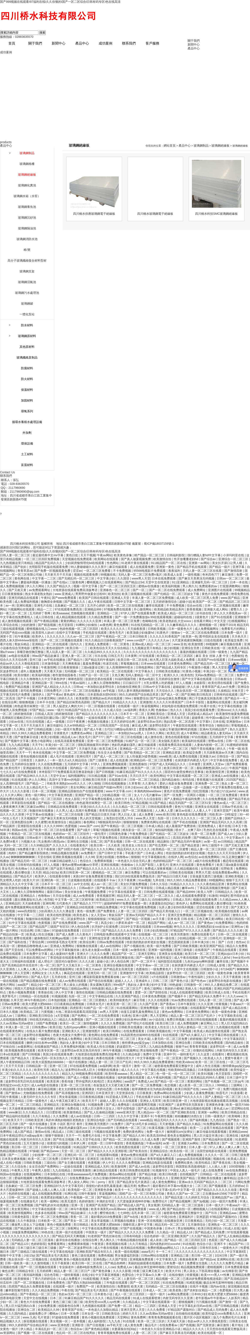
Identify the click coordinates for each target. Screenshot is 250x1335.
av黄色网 (106, 625)
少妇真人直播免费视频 (199, 1093)
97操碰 (34, 1151)
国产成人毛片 (40, 977)
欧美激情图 (196, 644)
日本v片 (170, 1228)
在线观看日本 (118, 779)
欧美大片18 (31, 880)
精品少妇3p (51, 872)
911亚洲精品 (181, 582)
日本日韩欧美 (138, 636)
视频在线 (219, 1158)
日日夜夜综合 (223, 679)
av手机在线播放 (55, 659)
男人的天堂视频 (91, 818)
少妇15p (28, 1255)
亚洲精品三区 (104, 733)
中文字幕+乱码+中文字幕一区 (176, 1189)
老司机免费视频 (31, 690)
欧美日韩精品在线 (233, 1112)
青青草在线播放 (110, 810)
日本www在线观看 (153, 663)
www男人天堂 (141, 578)
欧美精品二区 (29, 1011)
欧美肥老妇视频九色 (55, 1197)
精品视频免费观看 (193, 1267)
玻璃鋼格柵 (27, 164)
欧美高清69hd (156, 1135)
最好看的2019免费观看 (106, 1217)
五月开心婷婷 (96, 605)
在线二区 (96, 841)
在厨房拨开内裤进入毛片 (192, 760)
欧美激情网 (119, 1166)
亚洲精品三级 (180, 1255)
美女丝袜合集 (74, 892)
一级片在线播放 (77, 1062)
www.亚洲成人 (64, 594)
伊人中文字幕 (64, 992)
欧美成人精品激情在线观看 (212, 1031)
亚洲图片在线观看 (220, 590)
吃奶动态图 (105, 1089)
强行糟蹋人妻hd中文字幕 (204, 555)
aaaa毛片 (147, 1251)
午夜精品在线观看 (224, 950)
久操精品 (224, 690)
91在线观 (189, 1244)
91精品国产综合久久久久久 (83, 710)
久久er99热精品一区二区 (81, 725)
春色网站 (89, 822)
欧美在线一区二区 (182, 1151)
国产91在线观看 (222, 617)
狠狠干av (182, 1046)
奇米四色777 (211, 574)
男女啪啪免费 (149, 1050)
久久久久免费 (100, 953)
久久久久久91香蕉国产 (165, 636)
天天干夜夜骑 (46, 849)
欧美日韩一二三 (77, 648)
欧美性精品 (203, 1162)
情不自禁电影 (126, 1108)
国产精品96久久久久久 (32, 775)
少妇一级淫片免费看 (224, 1201)
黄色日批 (72, 555)
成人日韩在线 (44, 617)
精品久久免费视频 (71, 1019)
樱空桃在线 (108, 1213)
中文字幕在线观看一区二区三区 (188, 775)
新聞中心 (58, 43)
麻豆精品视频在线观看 (196, 1108)
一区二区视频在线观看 (100, 706)
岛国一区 (163, 818)
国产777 (98, 737)
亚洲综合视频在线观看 (119, 965)
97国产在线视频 (131, 1228)
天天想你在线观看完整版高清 (226, 1329)
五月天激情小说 (34, 1143)
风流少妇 (107, 922)
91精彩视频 (90, 1278)
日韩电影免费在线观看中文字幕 (115, 934)
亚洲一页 (77, 1205)
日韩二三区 (161, 980)
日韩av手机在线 (232, 806)
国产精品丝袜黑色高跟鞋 (74, 702)
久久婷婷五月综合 (197, 1197)
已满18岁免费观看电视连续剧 (202, 1278)
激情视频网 (91, 1023)
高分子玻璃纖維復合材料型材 (27, 260)
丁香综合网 (37, 942)
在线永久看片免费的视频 (43, 1031)
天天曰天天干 (139, 775)
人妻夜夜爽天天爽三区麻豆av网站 (23, 806)
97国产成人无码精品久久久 (168, 764)
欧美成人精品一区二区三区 (176, 613)
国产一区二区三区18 (100, 1019)
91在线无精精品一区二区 (148, 625)
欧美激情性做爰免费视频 (232, 714)
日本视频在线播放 (103, 1077)
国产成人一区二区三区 (109, 756)
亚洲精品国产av (223, 1197)
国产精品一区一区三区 (170, 1081)
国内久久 (76, 644)
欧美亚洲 (53, 1081)
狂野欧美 (227, 868)
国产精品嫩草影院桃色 (34, 853)
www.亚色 (180, 644)
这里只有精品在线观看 (218, 1128)
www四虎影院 (27, 911)
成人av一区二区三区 (105, 884)
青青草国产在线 (73, 1309)
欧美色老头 (81, 915)
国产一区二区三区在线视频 (124, 737)
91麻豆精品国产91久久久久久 (183, 1097)
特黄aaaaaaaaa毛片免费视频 (87, 1174)
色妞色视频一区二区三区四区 (79, 628)
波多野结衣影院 (163, 1166)
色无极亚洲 (124, 1158)
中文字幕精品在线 (101, 996)
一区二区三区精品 (29, 1104)
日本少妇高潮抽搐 (156, 930)
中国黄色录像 (153, 1228)
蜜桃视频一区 (208, 625)
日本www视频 (237, 659)
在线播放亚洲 (173, 1220)
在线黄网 (56, 1259)
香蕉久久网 (146, 710)
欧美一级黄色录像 (220, 973)
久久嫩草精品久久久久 (182, 625)
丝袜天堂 (238, 690)
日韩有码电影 (132, 1236)
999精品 (223, 1085)
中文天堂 (220, 621)
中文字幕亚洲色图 (60, 795)
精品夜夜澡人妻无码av (216, 733)
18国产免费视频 (47, 1023)
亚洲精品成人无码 (97, 1166)
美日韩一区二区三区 (25, 1147)
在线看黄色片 (79, 845)
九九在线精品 (61, 1170)
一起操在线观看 (96, 717)
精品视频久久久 (11, 1321)
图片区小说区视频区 (198, 1317)
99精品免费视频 (107, 907)
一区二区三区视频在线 (198, 911)
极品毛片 (151, 1325)
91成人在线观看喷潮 (147, 1298)
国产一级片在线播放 (34, 1124)
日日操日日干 (132, 683)
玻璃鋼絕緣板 (27, 174)
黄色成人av (222, 1108)
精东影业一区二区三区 (137, 830)
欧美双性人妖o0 (43, 632)
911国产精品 (158, 803)
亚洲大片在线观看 (182, 864)
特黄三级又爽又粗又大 (148, 1271)
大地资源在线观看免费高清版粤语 (75, 590)
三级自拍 (50, 1162)
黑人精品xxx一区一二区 (153, 1112)
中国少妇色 (169, 1217)
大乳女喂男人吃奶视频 (158, 683)
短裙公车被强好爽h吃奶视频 (178, 729)
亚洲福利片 (186, 1217)
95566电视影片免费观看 (150, 570)
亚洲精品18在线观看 (80, 907)
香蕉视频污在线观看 (210, 779)
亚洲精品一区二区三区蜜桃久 (88, 1000)
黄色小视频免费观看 (22, 992)
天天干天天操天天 (32, 725)
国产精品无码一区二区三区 (212, 663)
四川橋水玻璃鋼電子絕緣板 (155, 213)
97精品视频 (140, 803)
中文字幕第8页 (237, 1251)
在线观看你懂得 (60, 876)
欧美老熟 (175, 1290)
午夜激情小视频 (199, 667)
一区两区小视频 (195, 795)
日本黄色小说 (103, 1294)
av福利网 (130, 710)
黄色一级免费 (86, 911)
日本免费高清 (210, 1143)
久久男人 (62, 810)
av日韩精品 (226, 841)
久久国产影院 (145, 864)
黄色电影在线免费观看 (192, 814)
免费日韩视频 (176, 1019)
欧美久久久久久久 (113, 628)
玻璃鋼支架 (27, 271)
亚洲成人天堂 (120, 597)
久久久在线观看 (159, 1000)
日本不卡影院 (195, 702)
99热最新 (98, 988)
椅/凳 (27, 249)
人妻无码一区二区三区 (138, 1278)
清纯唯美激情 (82, 1170)
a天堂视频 (63, 1015)
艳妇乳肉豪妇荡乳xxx (73, 1128)
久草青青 (134, 783)
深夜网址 (73, 1228)
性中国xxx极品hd (218, 717)
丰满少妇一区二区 (215, 671)
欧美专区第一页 (49, 1050)
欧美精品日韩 (105, 899)
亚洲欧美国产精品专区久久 (94, 1251)
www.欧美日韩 (165, 814)
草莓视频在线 (129, 663)
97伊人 (125, 613)
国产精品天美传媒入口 (165, 911)
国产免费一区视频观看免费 (52, 570)
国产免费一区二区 (120, 1305)
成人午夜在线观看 (100, 601)
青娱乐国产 (116, 915)
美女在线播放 (26, 1089)
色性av (240, 942)
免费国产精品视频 (17, 686)
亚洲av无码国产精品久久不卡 (146, 915)
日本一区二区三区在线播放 (82, 690)
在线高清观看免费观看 (69, 741)
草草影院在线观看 (23, 803)
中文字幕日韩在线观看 (224, 1035)
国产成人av (226, 833)
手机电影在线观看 (95, 632)
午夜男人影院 (41, 1170)
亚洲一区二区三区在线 (76, 1085)
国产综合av (209, 559)
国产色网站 (79, 1015)
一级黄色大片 (229, 1247)
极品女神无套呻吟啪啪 (150, 1267)
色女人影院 (73, 799)
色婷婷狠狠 (46, 1108)
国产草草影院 (144, 888)
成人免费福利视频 (26, 601)
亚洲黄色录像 (215, 1104)
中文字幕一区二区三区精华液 (75, 899)
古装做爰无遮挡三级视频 (206, 876)
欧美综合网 (87, 942)
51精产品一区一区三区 (94, 675)
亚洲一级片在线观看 (70, 1232)
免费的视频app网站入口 (51, 1178)
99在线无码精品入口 (43, 1019)
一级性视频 (193, 574)
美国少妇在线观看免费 (200, 710)
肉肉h (12, 853)
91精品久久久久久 (125, 702)
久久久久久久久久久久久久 (41, 1073)
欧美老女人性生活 (134, 845)
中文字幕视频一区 (149, 1058)
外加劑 (27, 432)
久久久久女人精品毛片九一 (32, 787)
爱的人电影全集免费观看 (176, 783)
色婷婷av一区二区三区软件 (71, 833)
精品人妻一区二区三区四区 (209, 849)
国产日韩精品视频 (40, 729)
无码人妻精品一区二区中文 (143, 675)
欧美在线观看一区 (210, 1333)
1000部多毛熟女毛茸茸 (62, 942)
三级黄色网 (77, 582)
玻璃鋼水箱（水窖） (27, 196)
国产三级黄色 (98, 760)
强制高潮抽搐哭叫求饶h (93, 744)
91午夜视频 (22, 636)
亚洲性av (237, 926)
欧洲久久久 (172, 675)
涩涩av (77, 570)
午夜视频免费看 (96, 892)
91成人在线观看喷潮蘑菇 (187, 992)
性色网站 (113, 563)
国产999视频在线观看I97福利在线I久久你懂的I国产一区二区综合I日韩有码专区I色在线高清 (60, 1)
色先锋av (21, 868)
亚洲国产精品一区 (87, 795)
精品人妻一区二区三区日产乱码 (110, 1062)
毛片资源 (44, 1317)
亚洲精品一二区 (108, 613)
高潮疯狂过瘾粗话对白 (17, 717)
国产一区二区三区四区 (145, 1282)
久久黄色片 (150, 783)
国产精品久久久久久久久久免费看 (132, 1232)
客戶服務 (152, 43)
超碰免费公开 (38, 1313)
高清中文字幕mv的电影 (65, 779)
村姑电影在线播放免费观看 (180, 706)
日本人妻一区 (198, 1147)
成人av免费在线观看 (73, 980)
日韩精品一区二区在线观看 (218, 1174)
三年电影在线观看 (116, 1282)
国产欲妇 (20, 567)
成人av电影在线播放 (45, 1085)
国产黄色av (206, 922)
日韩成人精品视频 (167, 888)
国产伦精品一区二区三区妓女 (170, 833)
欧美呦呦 (234, 1116)
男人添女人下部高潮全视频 (202, 1271)
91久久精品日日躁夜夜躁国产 (105, 640)
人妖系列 (234, 1298)
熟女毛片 (85, 737)
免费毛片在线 (91, 1135)
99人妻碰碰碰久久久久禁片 (88, 567)
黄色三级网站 (153, 988)
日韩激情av (178, 977)
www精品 (146, 1120)
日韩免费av (40, 1027)
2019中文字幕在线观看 (136, 926)
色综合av (76, 1329)
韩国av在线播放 (11, 1174)
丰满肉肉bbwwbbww (148, 791)
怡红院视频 (201, 791)
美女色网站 (115, 1081)
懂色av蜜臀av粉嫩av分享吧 (80, 864)
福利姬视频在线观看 (131, 1077)
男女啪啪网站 (187, 1228)
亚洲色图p (100, 1259)
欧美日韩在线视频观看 (202, 1019)
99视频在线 (108, 574)
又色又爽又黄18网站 (210, 919)
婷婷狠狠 (196, 1039)
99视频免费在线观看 (89, 1073)
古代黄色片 (64, 903)
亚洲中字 (169, 1054)
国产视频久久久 (75, 601)
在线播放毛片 (29, 1201)
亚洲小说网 (140, 1015)
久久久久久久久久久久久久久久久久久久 (150, 652)
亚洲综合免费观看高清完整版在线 (112, 957)
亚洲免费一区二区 (207, 783)
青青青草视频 (198, 1046)
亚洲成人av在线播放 (225, 775)
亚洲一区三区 (58, 1066)
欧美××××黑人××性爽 (215, 1275)
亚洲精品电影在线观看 (157, 1162)
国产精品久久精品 (189, 1124)
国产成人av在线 (140, 1166)
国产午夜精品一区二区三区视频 (122, 826)
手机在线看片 (241, 992)
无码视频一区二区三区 (79, 671)
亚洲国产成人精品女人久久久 (52, 686)
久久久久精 (87, 961)
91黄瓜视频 (156, 1128)
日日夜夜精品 (194, 1220)
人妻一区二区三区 (145, 1333)
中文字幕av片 (235, 837)
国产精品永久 (20, 1058)
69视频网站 (216, 880)
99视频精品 (242, 590)
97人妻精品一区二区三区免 (127, 717)
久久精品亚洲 (39, 868)
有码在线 (188, 779)
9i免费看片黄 (26, 849)
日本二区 (56, 1298)
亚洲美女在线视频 (171, 953)
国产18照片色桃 (69, 849)
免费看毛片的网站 (233, 628)
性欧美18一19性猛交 (223, 814)
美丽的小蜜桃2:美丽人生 (181, 988)
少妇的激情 (28, 625)
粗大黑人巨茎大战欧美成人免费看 (173, 659)
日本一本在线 (239, 582)
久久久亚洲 (206, 1004)
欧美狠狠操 (22, 1278)
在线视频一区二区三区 (153, 934)
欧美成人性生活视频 (40, 934)
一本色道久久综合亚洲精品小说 (160, 1329)
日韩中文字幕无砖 (72, 1158)
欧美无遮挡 (69, 1201)
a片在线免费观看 (25, 772)
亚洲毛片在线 (43, 605)
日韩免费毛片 (53, 690)
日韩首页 (26, 760)
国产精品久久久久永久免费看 (122, 930)
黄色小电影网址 (42, 741)
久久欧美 (114, 845)
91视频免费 (96, 1104)
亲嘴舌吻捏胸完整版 (31, 652)
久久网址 (20, 729)
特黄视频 (221, 1004)
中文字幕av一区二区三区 (153, 965)
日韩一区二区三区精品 (144, 779)
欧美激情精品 (72, 1112)
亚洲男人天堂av (214, 764)
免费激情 (123, 1286)
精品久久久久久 (194, 1329)
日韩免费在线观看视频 (159, 892)
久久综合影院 (152, 799)
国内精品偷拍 (171, 779)
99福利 (224, 895)
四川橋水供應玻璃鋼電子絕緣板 (94, 213)
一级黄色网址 (47, 1039)
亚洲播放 (232, 772)
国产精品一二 (35, 783)
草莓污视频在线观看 (107, 830)
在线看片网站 (203, 621)
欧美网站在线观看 (106, 559)
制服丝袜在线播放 (41, 810)
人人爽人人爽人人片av (32, 969)
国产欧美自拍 (138, 1151)
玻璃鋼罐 (27, 303)
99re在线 (61, 683)
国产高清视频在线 (68, 1093)
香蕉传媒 (67, 1081)
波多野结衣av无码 (150, 721)
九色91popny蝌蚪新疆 (199, 961)
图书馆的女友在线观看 (214, 636)
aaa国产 (23, 984)
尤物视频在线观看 (83, 613)
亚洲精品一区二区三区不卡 (138, 748)
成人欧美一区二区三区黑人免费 (197, 597)
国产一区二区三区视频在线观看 (62, 640)
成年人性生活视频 (208, 1066)
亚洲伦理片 (84, 756)
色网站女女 (40, 973)
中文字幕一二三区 (44, 578)
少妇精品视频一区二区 (116, 795)
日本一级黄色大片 (180, 628)
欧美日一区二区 (71, 1023)
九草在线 (158, 880)
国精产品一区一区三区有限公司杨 (142, 1193)
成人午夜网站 (190, 733)
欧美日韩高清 (94, 1039)
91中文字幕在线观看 (22, 922)
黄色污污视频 (184, 806)
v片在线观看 (160, 977)
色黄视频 (44, 922)
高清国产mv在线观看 (211, 659)
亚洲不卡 (147, 1116)
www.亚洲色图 (60, 1325)
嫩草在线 (223, 961)
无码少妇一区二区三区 (220, 1220)
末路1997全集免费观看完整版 (93, 876)
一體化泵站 (27, 314)
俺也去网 (8, 1271)
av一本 (10, 605)
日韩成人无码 (182, 899)
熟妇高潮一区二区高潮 (179, 721)
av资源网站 (8, 1333)
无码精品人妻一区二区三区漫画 (182, 1205)
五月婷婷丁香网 (40, 613)
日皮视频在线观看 (80, 880)
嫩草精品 (230, 1178)
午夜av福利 (78, 683)
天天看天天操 (53, 671)
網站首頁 (170, 145)
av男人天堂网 (109, 1011)
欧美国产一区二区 (205, 601)
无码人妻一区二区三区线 (215, 1000)
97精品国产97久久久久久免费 (190, 930)
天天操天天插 (180, 717)
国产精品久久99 (134, 1135)
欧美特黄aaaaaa (116, 1073)
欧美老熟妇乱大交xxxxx (176, 621)
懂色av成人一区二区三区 (231, 803)
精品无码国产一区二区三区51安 (190, 803)
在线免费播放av (80, 1178)
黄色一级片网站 (36, 795)
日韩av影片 (34, 837)
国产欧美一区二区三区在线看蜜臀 (52, 830)
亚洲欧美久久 (71, 1031)
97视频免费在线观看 (118, 609)
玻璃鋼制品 (27, 153)
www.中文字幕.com (119, 791)
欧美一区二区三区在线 (210, 1062)
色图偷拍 (237, 656)
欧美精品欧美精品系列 (169, 609)
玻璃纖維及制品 (27, 357)
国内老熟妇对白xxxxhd (165, 1244)
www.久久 (124, 899)
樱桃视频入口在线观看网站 (105, 582)
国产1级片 (84, 830)
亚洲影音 (78, 1325)
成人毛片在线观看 (62, 756)
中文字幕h (203, 721)
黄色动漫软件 (55, 648)
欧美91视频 (206, 1073)
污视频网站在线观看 (22, 609)
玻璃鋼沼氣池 (27, 282)
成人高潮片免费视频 (83, 810)
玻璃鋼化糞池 (27, 185)
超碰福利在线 (183, 617)
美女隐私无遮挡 (169, 741)
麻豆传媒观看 (118, 567)
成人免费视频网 (188, 1023)
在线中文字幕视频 (68, 632)
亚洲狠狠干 (242, 617)
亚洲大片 (83, 953)
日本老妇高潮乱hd (32, 957)
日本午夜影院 (187, 1004)
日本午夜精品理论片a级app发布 (22, 1135)
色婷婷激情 (87, 1201)
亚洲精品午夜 (20, 683)
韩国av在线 (20, 830)
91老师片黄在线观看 (135, 563)
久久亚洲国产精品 (127, 996)
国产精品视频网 (180, 1201)
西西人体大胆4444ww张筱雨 (19, 640)
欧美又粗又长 (108, 748)
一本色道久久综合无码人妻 (133, 861)
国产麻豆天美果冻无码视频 (196, 578)
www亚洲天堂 (126, 1112)
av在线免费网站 (210, 857)
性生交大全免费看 (110, 752)
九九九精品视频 (19, 744)
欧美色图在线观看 (128, 1147)
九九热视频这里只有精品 (17, 563)
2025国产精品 (236, 779)
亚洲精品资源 (172, 752)
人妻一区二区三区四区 (133, 911)
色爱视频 (71, 826)
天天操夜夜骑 (31, 903)
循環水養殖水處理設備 (27, 422)
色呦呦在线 (150, 621)
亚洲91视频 (24, 605)
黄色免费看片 (205, 864)
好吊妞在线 (204, 613)
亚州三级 (35, 659)
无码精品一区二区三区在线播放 (166, 1286)
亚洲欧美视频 (234, 876)
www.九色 (29, 1317)
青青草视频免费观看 (161, 1158)
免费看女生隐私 (198, 1263)
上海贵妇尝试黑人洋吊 (118, 818)
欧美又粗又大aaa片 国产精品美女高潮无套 (105, 969)
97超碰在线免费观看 (66, 930)
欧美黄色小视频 (25, 1039)
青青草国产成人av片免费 (219, 686)
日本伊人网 (78, 1143)
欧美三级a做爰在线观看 (232, 864)
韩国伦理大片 (125, 1058)
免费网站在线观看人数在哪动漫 (211, 903)
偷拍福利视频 (164, 830)
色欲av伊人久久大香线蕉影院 (20, 663)
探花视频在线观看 (35, 1321)
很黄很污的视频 (177, 1008)
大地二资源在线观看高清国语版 (76, 1011)
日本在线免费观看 (164, 578)
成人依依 (156, 1240)
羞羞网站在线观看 (219, 702)
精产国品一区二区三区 (149, 555)
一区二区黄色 (120, 644)
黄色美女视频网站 (179, 1135)
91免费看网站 (225, 922)
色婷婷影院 (38, 1244)
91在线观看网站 (127, 1008)
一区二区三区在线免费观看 (201, 632)
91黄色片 (163, 632)
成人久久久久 (130, 1069)
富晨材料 (27, 465)
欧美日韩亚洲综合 (210, 1228)
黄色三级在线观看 (84, 1255)
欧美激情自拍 (162, 559)
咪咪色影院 (76, 679)
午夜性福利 (196, 977)
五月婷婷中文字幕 (221, 737)
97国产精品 (37, 710)
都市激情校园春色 (64, 675)
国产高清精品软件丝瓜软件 (20, 965)
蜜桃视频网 (215, 1267)
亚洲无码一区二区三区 (102, 973)
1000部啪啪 (237, 1166)
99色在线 (20, 1008)
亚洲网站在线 (226, 1259)
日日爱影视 (54, 1112)
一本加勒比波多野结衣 (99, 686)
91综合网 (26, 930)
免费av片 (144, 1186)
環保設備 (27, 443)
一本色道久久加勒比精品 (102, 1309)
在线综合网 (10, 702)
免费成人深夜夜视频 (159, 868)
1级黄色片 (202, 617)
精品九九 (57, 1069)
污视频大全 (29, 841)
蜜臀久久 (236, 609)
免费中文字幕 (152, 1054)
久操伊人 (41, 760)
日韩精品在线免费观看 (63, 806)
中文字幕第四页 (235, 1039)
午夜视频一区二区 (82, 1197)
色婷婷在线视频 (19, 1193)
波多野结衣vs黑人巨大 (80, 1069)
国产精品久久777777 (88, 903)
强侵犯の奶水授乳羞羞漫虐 (104, 1186)
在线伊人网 (175, 857)
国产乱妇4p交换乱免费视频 (168, 698)
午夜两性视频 (164, 1116)
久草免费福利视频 (73, 1046)
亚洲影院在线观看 (29, 826)
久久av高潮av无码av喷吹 (17, 1023)
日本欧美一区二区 (50, 1220)
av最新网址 (25, 1046)
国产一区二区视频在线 (137, 810)
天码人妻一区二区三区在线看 (203, 570)
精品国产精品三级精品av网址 (70, 988)
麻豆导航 (139, 1000)
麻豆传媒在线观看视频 (211, 1131)
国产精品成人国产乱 (132, 1205)
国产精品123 (20, 1244)
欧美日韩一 (98, 845)
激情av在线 (43, 1131)
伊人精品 (26, 1329)
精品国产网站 (157, 922)
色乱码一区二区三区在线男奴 (76, 1333)
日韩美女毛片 (96, 1004)
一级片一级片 (156, 1294)
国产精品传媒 (148, 1174)
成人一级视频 (56, 721)
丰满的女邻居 (105, 1201)
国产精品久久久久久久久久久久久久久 (103, 868)
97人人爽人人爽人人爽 (225, 1147)
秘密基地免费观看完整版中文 (174, 1066)
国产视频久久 (193, 1058)
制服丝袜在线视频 (38, 919)
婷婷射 (61, 1108)
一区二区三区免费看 (97, 570)
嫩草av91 (188, 888)
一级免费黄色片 (161, 969)
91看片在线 (208, 706)
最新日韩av (55, 892)
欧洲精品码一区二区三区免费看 (151, 760)
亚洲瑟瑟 (202, 1217)
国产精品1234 (134, 582)
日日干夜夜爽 (76, 721)
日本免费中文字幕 (35, 953)
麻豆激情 (228, 574)
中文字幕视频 (182, 1031)
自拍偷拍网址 (161, 899)
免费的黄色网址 (134, 1131)
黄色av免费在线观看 (135, 1155)
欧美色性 (187, 675)
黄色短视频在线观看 (34, 756)
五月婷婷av (236, 1186)
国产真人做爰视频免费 (136, 559)
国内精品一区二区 (82, 768)
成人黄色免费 (133, 1325)
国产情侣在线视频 (101, 980)
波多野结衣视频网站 (37, 1035)
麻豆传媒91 (54, 725)
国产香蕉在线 (222, 1162)
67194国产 (228, 969)
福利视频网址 (77, 775)
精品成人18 (185, 1232)
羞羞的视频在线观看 (194, 652)
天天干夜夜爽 (127, 880)
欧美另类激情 (180, 934)
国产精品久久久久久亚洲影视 (108, 1151)
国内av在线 (218, 1286)
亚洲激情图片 (91, 1031)
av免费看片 (89, 853)
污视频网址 (131, 1050)
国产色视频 (187, 1325)
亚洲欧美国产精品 (183, 1178)
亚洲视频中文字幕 (20, 1128)
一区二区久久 (165, 895)
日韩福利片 (61, 787)
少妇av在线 (16, 721)
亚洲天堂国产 (223, 810)
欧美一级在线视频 (127, 1251)
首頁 (11, 43)
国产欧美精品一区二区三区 (142, 752)
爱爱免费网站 (148, 729)
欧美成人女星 (173, 574)
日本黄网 (131, 656)
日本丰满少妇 (200, 942)
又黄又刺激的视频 (56, 1008)
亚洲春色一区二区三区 (115, 590)
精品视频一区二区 (168, 1278)
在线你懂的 (177, 1275)
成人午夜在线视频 (186, 957)
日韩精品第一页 (37, 1066)
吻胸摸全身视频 (52, 601)
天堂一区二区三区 (73, 1151)
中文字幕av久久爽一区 (151, 1275)
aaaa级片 (32, 1077)
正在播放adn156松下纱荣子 (221, 1193)
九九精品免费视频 (161, 1046)
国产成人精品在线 (235, 1008)
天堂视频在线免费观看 (77, 559)
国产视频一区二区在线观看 (36, 1333)
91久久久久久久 (144, 938)
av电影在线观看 (19, 656)
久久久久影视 (20, 791)
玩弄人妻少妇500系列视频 (176, 907)
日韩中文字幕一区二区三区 (132, 601)
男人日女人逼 (127, 814)
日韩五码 (136, 868)
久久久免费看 (156, 1309)
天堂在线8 (44, 857)
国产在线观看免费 (143, 613)
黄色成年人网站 (75, 694)
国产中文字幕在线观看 (197, 679)
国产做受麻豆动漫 (26, 737)
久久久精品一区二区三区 (129, 806)
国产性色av (199, 980)
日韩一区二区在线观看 (140, 841)
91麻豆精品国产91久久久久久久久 (139, 772)
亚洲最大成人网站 (216, 609)
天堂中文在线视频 (186, 969)
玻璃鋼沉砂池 (27, 217)
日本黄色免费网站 (180, 663)
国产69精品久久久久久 (208, 837)
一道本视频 (78, 1321)
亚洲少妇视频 (105, 857)
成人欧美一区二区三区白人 (197, 1085)
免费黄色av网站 (82, 733)
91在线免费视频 (174, 1282)
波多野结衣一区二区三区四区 (186, 973)
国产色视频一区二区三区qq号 (225, 1081)
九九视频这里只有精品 (146, 648)
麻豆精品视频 (47, 1089)
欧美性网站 (157, 775)
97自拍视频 (199, 737)
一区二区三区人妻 (210, 818)
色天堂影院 (66, 625)
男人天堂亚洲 (221, 667)
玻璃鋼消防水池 (27, 239)
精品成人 (59, 1131)
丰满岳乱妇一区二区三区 (52, 1329)
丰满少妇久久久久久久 (95, 806)
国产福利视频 (199, 1120)
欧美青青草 (242, 973)
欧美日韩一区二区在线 (132, 659)
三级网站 (21, 1015)
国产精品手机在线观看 (192, 567)
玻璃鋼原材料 (27, 336)
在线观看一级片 (129, 706)
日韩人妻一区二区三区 (15, 555)
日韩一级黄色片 (37, 1100)
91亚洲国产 (167, 1104)
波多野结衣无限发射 (190, 1104)
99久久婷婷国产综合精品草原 (139, 694)
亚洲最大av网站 (189, 1143)
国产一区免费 (173, 795)
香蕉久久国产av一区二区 (184, 1193)
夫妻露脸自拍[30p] (161, 903)
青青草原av (25, 570)
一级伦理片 (99, 833)
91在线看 (129, 1321)
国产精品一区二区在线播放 (56, 803)
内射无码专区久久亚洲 (232, 1050)
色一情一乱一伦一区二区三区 (176, 1073)
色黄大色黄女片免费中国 (70, 1035)
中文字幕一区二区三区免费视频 (74, 752)
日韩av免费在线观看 (111, 942)
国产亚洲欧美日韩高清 (196, 694)
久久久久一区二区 (217, 1155)
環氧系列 (27, 411)
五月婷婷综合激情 (167, 679)
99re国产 (119, 984)
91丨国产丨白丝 (223, 942)
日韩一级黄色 (218, 652)
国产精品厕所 (23, 1228)
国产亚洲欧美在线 (183, 1112)
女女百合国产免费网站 (44, 1166)
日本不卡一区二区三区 (56, 884)
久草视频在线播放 (123, 1220)
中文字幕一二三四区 (31, 915)
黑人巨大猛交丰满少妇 (209, 1135)
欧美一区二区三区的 (152, 1321)
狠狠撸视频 (27, 702)
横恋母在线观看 (234, 861)
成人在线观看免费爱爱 (191, 895)
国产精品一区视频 (138, 919)
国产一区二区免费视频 (147, 1085)
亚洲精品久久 (67, 888)
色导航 (48, 899)
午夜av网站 (104, 555)
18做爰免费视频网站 (25, 1232)
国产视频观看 (171, 1139)
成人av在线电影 (81, 1116)
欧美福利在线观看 (194, 741)
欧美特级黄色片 (121, 1000)
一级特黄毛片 (186, 1054)
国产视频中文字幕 (17, 741)
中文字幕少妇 (106, 578)
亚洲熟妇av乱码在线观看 (106, 698)
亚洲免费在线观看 (44, 888)
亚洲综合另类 (190, 648)
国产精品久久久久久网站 (98, 849)
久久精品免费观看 (100, 617)
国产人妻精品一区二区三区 (223, 1097)
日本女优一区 (90, 1313)
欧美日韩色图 (168, 1174)
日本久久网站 (156, 733)
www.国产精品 (231, 597)
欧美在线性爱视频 (59, 915)
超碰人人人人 (124, 980)
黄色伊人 (182, 903)
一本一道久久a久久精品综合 (68, 760)
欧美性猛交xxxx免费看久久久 (222, 1313)
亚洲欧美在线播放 (209, 1178)
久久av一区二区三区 (81, 636)
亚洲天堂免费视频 (180, 915)
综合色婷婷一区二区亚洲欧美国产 (167, 1236)
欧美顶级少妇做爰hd (141, 632)
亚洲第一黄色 (165, 567)
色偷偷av (162, 710)
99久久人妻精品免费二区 (222, 984)
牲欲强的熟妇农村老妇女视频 (186, 853)
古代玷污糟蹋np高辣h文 (120, 729)
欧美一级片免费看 (159, 946)
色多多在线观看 (46, 1213)
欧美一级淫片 (122, 1066)
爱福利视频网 (23, 1178)
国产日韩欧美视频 (186, 946)
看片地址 (238, 1325)
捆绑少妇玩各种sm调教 (132, 1019)
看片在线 (225, 826)
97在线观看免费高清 (68, 609)
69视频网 (212, 644)
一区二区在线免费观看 (104, 1015)
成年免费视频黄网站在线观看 (25, 907)
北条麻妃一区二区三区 (69, 605)
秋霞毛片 (222, 1093)
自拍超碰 (87, 1058)
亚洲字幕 (238, 567)
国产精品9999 (186, 892)
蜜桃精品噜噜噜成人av (32, 946)
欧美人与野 (205, 892)
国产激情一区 (228, 1302)
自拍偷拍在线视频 (188, 1313)
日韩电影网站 (145, 667)
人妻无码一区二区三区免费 (169, 1039)
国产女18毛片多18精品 (142, 1124)
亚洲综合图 (183, 1042)
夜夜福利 (174, 570)
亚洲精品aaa (228, 1213)
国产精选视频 (47, 625)
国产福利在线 (17, 942)
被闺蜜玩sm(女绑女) (181, 1131)
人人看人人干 (202, 810)
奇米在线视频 (42, 752)
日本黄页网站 (47, 698)
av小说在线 (157, 1019)
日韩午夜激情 (87, 1193)
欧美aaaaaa (61, 613)
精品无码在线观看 (119, 1298)
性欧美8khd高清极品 (182, 1069)
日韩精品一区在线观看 (34, 996)
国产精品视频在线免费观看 (38, 980)
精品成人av (69, 737)
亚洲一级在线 (166, 938)
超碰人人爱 (107, 1100)
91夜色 (126, 1015)
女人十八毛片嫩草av (148, 795)
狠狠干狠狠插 (54, 1135)
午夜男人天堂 (20, 1170)
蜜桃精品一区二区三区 (107, 872)
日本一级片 (79, 938)
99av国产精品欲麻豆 (46, 656)
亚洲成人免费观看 (97, 644)
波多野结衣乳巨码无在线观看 (25, 1081)
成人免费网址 (197, 590)
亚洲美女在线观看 (207, 806)
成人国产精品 (23, 1131)
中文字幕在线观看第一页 (125, 892)
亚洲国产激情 (191, 1139)
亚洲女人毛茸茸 (151, 1100)
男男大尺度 (203, 872)
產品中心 (82, 43)
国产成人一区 (170, 694)
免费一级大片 (155, 1131)
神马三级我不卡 (213, 845)
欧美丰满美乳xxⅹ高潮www (109, 1209)
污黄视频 (47, 1011)
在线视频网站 (33, 1174)
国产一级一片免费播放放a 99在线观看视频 (144, 617)
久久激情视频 (40, 1263)
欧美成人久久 (213, 1058)
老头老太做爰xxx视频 (96, 950)
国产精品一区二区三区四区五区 (185, 1240)
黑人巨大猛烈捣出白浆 (20, 1305)
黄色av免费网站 (173, 1011)
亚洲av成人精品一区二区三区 (152, 644)
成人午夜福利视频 (159, 1077)
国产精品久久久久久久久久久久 (97, 714)
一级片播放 (31, 667)
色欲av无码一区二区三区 (76, 1294)
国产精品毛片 (23, 876)
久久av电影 (190, 1247)
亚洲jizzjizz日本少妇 (231, 953)
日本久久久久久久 (184, 818)
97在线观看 (147, 656)
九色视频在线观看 (228, 1027)
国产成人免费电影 (118, 1104)
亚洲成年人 (143, 980)
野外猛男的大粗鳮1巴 (90, 1081)
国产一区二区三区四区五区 (118, 586)
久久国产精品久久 (59, 586)
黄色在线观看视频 (177, 737)
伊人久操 (193, 686)
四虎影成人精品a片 (201, 714)
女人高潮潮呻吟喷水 (120, 667)
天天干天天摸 (14, 1066)
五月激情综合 (197, 1224)
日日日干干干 (91, 930)
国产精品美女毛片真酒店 (134, 1182)
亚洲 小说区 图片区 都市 (66, 1124)
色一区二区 (47, 965)
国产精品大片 (101, 702)
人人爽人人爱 (164, 810)
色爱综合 (128, 1275)
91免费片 (117, 1124)
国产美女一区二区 (76, 1220)
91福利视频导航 (126, 679)
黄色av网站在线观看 (123, 1174)
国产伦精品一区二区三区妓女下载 (177, 594)
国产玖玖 (211, 1213)
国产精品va (207, 1259)
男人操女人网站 (79, 1182)
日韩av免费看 (11, 1004)
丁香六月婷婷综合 (44, 1278)
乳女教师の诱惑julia (51, 841)
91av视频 (144, 880)
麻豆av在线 (183, 810)
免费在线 (73, 1108)
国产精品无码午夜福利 (100, 659)
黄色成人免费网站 (70, 1039)
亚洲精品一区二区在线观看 (50, 644)
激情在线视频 (85, 992)
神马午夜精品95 (35, 1000)
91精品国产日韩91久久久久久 (93, 1147)
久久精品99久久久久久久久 (103, 652)
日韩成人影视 (216, 965)
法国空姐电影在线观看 (212, 1151)
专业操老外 (67, 1267)
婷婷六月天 (130, 1313)
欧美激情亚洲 (215, 772)
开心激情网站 (143, 609)
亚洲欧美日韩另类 (94, 779)
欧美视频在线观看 (227, 911)
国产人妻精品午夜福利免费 (182, 799)
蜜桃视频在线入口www (42, 628)
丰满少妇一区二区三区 (60, 744)
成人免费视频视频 (12, 586)
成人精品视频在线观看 (71, 617)
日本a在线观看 (10, 1054)
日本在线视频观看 (12, 1042)
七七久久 (6, 772)
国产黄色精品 (142, 1178)
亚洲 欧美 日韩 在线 (181, 919)
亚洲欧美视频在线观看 (68, 857)
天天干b (38, 744)
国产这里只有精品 (62, 868)
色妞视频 (205, 988)
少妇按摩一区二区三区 (47, 1155)
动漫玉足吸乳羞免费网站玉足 (140, 1011)
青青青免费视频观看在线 (165, 1317)
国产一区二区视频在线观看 (38, 1267)
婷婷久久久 (66, 698)
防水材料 (27, 325)
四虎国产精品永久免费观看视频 (29, 1286)
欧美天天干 (90, 1100)
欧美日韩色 (123, 803)
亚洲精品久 (28, 895)
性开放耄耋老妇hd (186, 559)
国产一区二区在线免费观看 (167, 590)
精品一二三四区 (146, 1305)
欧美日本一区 (150, 1217)
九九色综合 (218, 1120)
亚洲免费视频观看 (115, 764)
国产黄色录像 (101, 1271)
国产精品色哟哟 (115, 1263)
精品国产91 (237, 1244)
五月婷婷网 (44, 1271)
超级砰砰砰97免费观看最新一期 (125, 903)
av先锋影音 (229, 1271)
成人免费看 (146, 814)
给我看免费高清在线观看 (176, 744)
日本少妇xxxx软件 (101, 1128)
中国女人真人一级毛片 (185, 1170)
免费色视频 (105, 1255)
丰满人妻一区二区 (17, 1027)
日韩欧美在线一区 (214, 648)
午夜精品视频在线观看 (132, 1240)
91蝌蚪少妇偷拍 (87, 625)
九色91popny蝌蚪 (75, 1027)
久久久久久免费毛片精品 (227, 1263)
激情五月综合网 (159, 717)
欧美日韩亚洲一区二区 (179, 768)
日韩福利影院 (176, 555)
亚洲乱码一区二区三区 (79, 1155)
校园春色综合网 (69, 1305)
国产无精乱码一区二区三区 (76, 578)
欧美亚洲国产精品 (212, 946)
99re (128, 698)
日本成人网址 (154, 853)
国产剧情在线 (158, 992)
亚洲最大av (207, 756)
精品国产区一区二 (124, 953)
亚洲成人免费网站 (62, 946)
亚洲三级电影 (184, 950)
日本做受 (194, 764)
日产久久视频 (151, 1147)
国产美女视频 (113, 841)
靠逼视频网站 (150, 706)
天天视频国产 (30, 818)
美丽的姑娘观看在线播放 (145, 1263)
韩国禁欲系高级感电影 (191, 1166)
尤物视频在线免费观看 (38, 1093)
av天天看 (159, 919)
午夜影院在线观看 (185, 725)
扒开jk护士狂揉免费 (105, 926)
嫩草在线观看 (155, 605)
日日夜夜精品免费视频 (69, 1004)
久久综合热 (19, 1166)
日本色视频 (122, 1089)
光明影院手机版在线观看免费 (49, 567)
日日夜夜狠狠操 (13, 594)
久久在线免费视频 (50, 764)
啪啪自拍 (223, 725)
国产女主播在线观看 (72, 1162)
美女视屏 (154, 1205)
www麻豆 (14, 1112)
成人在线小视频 (11, 1162)
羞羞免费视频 (92, 663)
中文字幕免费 (112, 1135)
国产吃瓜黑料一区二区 (164, 845)
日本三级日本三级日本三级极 (37, 1247)
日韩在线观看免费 (160, 806)
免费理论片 (160, 1201)
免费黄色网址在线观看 (156, 822)
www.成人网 (157, 1209)
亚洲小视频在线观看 (103, 1027)
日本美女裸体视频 (14, 1158)
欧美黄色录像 (123, 555)
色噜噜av (123, 857)
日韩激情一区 (193, 984)
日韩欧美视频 (157, 628)
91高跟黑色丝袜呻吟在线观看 (141, 1035)
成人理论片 (46, 961)
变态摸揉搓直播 (179, 942)
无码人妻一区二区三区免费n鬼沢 (140, 574)
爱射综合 (173, 1267)
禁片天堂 (223, 907)
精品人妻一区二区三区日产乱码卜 (193, 1015)
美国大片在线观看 (55, 768)
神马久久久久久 (185, 926)
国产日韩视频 (105, 772)
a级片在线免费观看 (208, 861)
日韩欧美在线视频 (181, 872)
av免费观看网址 (40, 590)
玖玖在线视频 (35, 721)
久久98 (90, 857)
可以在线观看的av (154, 872)
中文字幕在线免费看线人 (17, 617)
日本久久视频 (9, 1011)
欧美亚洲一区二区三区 (122, 1004)
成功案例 (105, 43)
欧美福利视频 (171, 586)
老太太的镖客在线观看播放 (76, 1089)
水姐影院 (200, 683)
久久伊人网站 (14, 795)
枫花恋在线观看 (75, 973)
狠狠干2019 (227, 625)
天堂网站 (123, 1317)
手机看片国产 (134, 853)
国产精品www (50, 1151)
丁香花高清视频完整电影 (214, 888)
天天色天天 (239, 636)
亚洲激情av (234, 721)
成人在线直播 (119, 760)
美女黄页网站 (20, 1209)
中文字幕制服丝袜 (68, 950)
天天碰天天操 (88, 748)
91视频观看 (59, 996)
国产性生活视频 (64, 1139)
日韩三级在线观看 (79, 1131)
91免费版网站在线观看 (218, 1124)
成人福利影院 (97, 1321)
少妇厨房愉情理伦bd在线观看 (85, 563)
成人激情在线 (154, 737)
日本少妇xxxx (134, 787)
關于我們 (35, 43)
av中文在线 (81, 884)
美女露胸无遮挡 (101, 984)
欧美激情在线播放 (17, 888)
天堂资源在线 (125, 1093)
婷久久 (222, 748)
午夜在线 (67, 1290)
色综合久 (86, 861)
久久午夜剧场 (26, 1220)
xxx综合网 (35, 1008)
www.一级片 (55, 710)
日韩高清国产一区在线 (114, 725)
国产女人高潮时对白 (16, 977)
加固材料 (27, 400)
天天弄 (36, 872)
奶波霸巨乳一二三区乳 (132, 1046)
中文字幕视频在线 (154, 857)
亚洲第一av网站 (199, 563)
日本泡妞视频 (57, 1000)
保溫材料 (27, 389)
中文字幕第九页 (167, 1259)
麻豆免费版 (133, 872)
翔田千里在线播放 (203, 748)
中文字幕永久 (144, 671)
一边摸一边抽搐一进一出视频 (191, 787)
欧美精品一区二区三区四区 (175, 656)
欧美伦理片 (13, 768)
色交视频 (170, 1085)
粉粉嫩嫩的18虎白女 (189, 1116)
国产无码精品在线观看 (122, 1120)
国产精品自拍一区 (179, 1209)
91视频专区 (160, 1170)
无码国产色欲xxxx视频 (15, 632)
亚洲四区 (88, 1093)
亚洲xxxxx (224, 710)
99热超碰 (175, 984)
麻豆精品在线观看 (105, 1170)
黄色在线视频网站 (53, 1077)
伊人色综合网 (80, 926)
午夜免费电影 (139, 833)
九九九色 (114, 1321)
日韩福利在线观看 (23, 961)
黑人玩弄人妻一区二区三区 (64, 652)
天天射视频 (167, 1124)
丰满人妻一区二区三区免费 (122, 621)
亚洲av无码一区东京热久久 (50, 1058)
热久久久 (176, 710)
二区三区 (226, 1182)
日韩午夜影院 (114, 1143)
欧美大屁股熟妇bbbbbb (48, 1062)
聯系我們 (129, 43)
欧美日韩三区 (166, 1023)
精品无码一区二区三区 (170, 1224)
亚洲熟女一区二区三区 (223, 1224)
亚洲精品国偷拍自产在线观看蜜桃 (81, 791)
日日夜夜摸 (144, 1093)
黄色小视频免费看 (59, 1224)
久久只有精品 (41, 1116)
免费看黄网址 (57, 1244)
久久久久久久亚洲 (89, 621)
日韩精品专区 (25, 1271)
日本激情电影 (51, 663)
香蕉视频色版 (135, 1143)
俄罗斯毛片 (10, 996)
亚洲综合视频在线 (73, 1104)
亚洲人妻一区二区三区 (77, 656)
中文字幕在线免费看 (224, 760)
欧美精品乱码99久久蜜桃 (208, 1077)
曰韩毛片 (215, 938)
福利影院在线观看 (170, 961)
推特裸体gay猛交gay (136, 1042)
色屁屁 (213, 1240)
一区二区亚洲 (172, 1058)
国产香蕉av (168, 1004)
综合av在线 (195, 605)
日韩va (78, 686)
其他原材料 (27, 346)
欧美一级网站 (50, 1201)
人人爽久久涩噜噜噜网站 (104, 683)
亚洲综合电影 (96, 1120)
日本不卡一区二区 (132, 714)
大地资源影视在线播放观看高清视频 (214, 1100)
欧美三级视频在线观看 (137, 594)
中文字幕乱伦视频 (154, 1069)
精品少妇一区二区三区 (46, 984)
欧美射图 (82, 698)
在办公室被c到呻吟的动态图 (112, 1178)
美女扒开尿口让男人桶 (227, 563)
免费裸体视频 (103, 861)
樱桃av (54, 1313)
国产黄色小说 (179, 980)
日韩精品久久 (224, 892)
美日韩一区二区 (202, 1255)
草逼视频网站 (108, 1193)
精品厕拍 (75, 822)
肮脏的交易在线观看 (99, 679)
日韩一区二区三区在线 (23, 1197)
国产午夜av (54, 694)
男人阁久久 (189, 586)
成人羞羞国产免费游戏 (181, 826)
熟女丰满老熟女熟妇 (39, 594)
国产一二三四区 (19, 1155)
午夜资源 (98, 1244)
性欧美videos (185, 1062)
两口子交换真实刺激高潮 (206, 698)
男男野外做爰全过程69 (90, 594)
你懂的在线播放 (108, 1069)
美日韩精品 (81, 1224)
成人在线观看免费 (142, 567)
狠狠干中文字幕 (11, 1255)
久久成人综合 (113, 710)
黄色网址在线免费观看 (103, 1035)
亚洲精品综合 (159, 1151)
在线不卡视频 (199, 1286)
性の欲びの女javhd (224, 791)
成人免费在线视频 (185, 756)
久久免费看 (61, 1116)
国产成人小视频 (78, 1077)
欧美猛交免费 (234, 640)
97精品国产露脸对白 (224, 1217)
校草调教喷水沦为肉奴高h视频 (152, 1089)
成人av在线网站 (111, 946)
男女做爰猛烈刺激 (127, 1255)
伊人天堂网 (22, 973)
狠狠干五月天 (235, 880)
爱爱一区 (141, 992)
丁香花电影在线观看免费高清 (67, 957)
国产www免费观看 (64, 597)
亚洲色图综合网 (22, 822)
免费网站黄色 (184, 1162)
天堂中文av (58, 775)
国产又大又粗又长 (69, 965)
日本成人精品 (154, 826)
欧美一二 (196, 1128)
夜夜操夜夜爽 (188, 1259)
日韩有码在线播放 (29, 864)
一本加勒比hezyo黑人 (130, 733)
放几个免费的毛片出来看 (230, 1317)
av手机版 (109, 690)
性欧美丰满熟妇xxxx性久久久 (67, 783)
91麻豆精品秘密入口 (157, 837)
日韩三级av (43, 930)
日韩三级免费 (240, 1155)
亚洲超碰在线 (32, 768)
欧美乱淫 (173, 733)
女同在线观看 (210, 868)
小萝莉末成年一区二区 (130, 922)
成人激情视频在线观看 (17, 621)
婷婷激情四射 (23, 714)
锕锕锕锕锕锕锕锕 (23, 857)
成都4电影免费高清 (89, 1267)
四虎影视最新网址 (62, 969)
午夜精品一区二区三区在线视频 (29, 833)
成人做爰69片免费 (62, 953)
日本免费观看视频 (237, 1267)
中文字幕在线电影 (62, 1251)
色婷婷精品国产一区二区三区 (173, 861)
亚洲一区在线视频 (150, 1220)
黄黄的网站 (67, 621)
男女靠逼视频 (68, 1097)
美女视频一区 (59, 1321)
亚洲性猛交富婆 (100, 938)
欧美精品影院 (155, 973)
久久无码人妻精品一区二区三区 (193, 1027)
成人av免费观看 (84, 895)
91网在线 (70, 1193)
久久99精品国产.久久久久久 (49, 845)
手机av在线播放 (46, 1128)
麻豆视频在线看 (231, 644)
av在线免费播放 (237, 1170)
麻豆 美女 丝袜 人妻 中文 (213, 656)
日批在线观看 (213, 640)
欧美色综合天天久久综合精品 (110, 648)
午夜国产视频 (238, 768)
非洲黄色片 (61, 733)
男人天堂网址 (159, 1015)
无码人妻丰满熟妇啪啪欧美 (135, 690)
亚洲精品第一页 (43, 683)
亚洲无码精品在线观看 (23, 597)
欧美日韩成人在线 (217, 992)
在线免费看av (168, 1325)
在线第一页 (96, 1143)
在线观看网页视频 (144, 1104)
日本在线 (219, 721)
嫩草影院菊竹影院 (17, 1290)
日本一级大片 (215, 1205)
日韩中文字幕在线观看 (56, 1147)
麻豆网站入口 (209, 1023)
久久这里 (203, 1054)
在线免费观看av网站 (226, 872)
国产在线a (60, 582)
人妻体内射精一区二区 (209, 744)
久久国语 (123, 578)
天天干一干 (23, 752)
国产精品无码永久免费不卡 (207, 996)
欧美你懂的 (22, 675)
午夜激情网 (48, 667)
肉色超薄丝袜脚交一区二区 (32, 706)
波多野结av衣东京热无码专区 (81, 1050)
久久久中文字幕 (128, 1116)
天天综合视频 (62, 895)
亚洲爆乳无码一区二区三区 (209, 582)
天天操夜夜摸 (136, 628)
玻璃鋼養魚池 (27, 206)
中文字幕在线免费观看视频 (100, 1228)
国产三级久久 (142, 899)
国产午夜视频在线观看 (125, 1290)
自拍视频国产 (189, 1174)
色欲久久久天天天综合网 (224, 853)
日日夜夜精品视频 (91, 1097)
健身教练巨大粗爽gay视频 (52, 938)
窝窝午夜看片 (234, 1058)
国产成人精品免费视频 (153, 1108)
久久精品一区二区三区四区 (44, 799)
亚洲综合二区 (26, 1309)
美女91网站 (78, 787)
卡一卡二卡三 (165, 1251)
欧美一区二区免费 (203, 833)
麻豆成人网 (140, 725)
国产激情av (13, 1093)
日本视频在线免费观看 (213, 1069)
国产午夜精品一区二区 (112, 636)
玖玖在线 (101, 656)
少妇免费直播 (47, 1305)
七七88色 (123, 1213)
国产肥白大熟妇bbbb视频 (84, 1282)
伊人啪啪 (94, 783)
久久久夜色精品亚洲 (211, 884)
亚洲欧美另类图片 (97, 1124)
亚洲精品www (238, 1131)
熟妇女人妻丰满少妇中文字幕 (148, 984)
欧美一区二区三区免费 (43, 1158)
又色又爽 (118, 675)
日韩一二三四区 (105, 1116)
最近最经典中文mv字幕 (48, 555)
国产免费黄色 (106, 911)
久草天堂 (17, 1000)
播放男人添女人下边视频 (28, 1224)
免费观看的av (208, 586)
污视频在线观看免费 (107, 1131)
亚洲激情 (146, 702)
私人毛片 (136, 799)
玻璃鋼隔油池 (27, 228)
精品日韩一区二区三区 (120, 1039)
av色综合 (191, 857)
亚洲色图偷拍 (138, 764)
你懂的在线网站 (204, 1050)
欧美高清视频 (121, 938)
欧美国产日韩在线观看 (94, 597)
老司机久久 (161, 1178)
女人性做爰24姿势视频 (141, 756)
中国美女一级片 (96, 1232)
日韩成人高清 (44, 714)
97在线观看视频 (238, 1232)
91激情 (213, 895)
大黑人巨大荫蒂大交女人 (99, 1108)
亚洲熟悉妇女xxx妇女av (213, 926)
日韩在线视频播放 (114, 783)
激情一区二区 (143, 1066)
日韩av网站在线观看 (155, 1255)
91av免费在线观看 (184, 1000)
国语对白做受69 (66, 961)
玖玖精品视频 (97, 775)
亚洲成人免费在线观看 (59, 837)
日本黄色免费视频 (154, 996)
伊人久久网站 (35, 586)
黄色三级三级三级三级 (68, 1302)
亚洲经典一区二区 (53, 880)
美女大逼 (144, 1039)
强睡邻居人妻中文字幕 (138, 1224)
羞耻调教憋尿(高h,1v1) (211, 768)
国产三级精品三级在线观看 (29, 1251)
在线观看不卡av (105, 880)
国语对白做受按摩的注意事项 (184, 772)
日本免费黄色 (56, 1282)
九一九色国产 (55, 907)
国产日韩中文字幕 (110, 853)
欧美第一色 (189, 636)
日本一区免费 (70, 1313)
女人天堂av (99, 915)
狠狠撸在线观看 (87, 946)
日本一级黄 (121, 950)
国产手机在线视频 (185, 822)
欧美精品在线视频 (133, 1247)
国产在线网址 (212, 1039)
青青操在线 (46, 992)
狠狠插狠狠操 (97, 919)
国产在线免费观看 (65, 922)
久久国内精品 (17, 1313)
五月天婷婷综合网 (123, 721)
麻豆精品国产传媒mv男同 (105, 787)
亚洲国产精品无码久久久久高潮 (221, 822)
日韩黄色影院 (20, 1217)
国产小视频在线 (135, 946)
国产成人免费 (65, 934)
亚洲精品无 (52, 1104)
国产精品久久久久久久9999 (38, 748)
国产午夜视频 (14, 919)
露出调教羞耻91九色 (28, 899)
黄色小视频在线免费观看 (99, 1317)
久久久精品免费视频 (46, 1290)
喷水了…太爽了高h (188, 830)
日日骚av (139, 1158)
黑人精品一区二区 (142, 1073)
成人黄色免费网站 (164, 1182)
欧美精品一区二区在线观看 (115, 671)
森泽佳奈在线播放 (68, 1240)
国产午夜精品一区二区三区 (38, 1294)
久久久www (235, 996)
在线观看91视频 (108, 1155)
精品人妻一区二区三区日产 (123, 988)
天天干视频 (87, 555)
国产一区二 (140, 590)
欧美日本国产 (67, 748)
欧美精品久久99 (49, 1309)
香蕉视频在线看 (117, 1244)
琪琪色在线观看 (131, 837)
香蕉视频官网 (106, 895)
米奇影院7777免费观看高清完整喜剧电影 (66, 772)
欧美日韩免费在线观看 (135, 1170)
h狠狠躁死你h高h (110, 822)
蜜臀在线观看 (23, 938)
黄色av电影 (146, 679)
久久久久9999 (53, 826)
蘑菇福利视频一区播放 (36, 582)
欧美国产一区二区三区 (146, 768)
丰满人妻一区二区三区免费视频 (153, 597)
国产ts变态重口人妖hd (216, 957)
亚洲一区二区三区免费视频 (105, 741)
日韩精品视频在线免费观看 (114, 992)
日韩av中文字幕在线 (157, 686)
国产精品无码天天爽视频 (69, 1236)
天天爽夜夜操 (71, 663)
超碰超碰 (179, 686)
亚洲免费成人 (207, 826)
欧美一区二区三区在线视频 (125, 605)
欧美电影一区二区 (80, 1189)
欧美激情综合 (57, 822)
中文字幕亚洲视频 (107, 1275)
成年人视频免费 (31, 671)
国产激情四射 (233, 570)
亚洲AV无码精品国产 (213, 729)
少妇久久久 (213, 977)
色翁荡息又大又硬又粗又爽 (111, 1085)
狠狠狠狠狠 (131, 822)
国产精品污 (75, 659)
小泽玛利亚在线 (234, 555)
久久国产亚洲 (148, 1004)
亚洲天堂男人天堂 (133, 1309)
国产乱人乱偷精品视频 (99, 1112)
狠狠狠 (135, 857)
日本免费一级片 (232, 632)
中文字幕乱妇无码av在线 (196, 1305)
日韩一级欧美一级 (17, 1263)
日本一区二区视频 (44, 791)
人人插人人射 (217, 1166)
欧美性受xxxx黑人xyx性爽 (103, 1302)
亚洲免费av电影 (177, 1128)
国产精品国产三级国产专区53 (49, 926)
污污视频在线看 (207, 1302)
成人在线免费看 (213, 1170)
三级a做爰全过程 (93, 667)
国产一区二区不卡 (144, 961)
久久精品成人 (131, 1302)
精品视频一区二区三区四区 (212, 915)
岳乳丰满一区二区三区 (146, 1213)
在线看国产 (203, 950)
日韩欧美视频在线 (159, 1031)
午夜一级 (235, 748)
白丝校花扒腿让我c (47, 717)
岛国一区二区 (77, 996)
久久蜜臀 (41, 822)
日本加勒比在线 (163, 1042)
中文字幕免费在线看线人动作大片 (105, 799)
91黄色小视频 (191, 671)
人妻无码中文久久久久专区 (38, 1097)
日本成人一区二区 (155, 1290)
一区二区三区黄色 (175, 1147)
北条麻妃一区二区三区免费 (23, 1186)
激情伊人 (38, 694)
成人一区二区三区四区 (130, 1294)
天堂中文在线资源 (157, 582)
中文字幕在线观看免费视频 (138, 907)
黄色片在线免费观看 (216, 594)
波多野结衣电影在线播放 (225, 980)
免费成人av (145, 1081)
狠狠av (176, 632)
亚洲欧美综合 (156, 714)
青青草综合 (207, 725)
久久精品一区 (166, 1232)
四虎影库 (76, 1008)
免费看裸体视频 (79, 1244)
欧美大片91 (174, 1271)
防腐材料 (27, 368)
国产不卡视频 (26, 698)
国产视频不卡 (240, 961)
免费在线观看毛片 (203, 934)
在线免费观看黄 (134, 1031)
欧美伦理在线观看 (220, 683)
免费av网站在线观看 (168, 1093)
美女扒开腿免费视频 (134, 884)
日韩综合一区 (226, 756)
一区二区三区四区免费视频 (41, 559)
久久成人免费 (150, 1139)
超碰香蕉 (198, 717)
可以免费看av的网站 (40, 950)
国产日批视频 (95, 1325)
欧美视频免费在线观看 (20, 1050)
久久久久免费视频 (113, 1023)
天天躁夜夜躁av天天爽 (219, 752)
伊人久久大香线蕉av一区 (231, 613)
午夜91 (45, 597)
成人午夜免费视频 (156, 787)
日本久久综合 (159, 884)
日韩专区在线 (208, 1247)
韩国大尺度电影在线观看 (31, 988)
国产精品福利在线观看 (15, 1116)
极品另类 (130, 1186)
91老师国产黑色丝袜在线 (104, 1236)
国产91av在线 (118, 775)
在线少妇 (88, 1275)
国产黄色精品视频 (97, 1329)
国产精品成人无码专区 (171, 667)
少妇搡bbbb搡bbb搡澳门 (113, 768)
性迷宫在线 (111, 663)
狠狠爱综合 (141, 698)
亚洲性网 (48, 903)
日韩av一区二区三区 (231, 578)
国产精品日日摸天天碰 (101, 814)
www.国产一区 (89, 922)
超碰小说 (185, 601)
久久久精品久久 (33, 1112)
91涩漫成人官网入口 (120, 1097)
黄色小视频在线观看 (77, 1259)
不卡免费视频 (122, 570)
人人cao (109, 1267)
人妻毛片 (162, 864)
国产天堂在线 (14, 950)
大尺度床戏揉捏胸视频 (187, 640)
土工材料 (27, 454)
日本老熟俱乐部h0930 (102, 694)
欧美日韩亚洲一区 (175, 1100)
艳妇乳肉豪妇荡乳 (124, 744)
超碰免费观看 (137, 1209)
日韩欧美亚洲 (34, 1120)
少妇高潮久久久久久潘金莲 (56, 911)
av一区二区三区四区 (136, 977)
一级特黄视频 (70, 1275)
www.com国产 (136, 640)
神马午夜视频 (112, 1050)
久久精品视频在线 (186, 868)
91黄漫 (75, 1058)
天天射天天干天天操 (58, 574)
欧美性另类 (42, 1069)
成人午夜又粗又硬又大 (65, 1100)
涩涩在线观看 (205, 907)
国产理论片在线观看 (141, 1023)
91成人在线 (232, 1228)
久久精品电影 (131, 1054)
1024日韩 (221, 1255)
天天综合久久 (165, 690)
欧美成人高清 (236, 1158)
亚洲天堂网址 (147, 953)
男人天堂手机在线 (88, 1139)
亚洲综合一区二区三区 (233, 559)
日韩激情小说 (209, 969)
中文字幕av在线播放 (40, 814)
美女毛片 (8, 868)
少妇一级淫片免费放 (68, 729)
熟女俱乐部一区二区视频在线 (196, 690)
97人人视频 (184, 683)
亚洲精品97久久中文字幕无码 (64, 1186)
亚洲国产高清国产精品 (101, 1205)
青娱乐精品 (22, 644)
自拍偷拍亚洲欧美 (129, 686)
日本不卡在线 (45, 702)
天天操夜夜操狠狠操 (23, 1108)
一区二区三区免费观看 (223, 795)
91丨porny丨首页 (103, 1182)
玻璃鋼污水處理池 (27, 292)
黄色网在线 (22, 578)
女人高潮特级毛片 (12, 783)
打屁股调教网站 (231, 586)
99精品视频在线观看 (65, 853)
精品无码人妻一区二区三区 (135, 895)
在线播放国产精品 (46, 1046)
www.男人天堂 (146, 818)
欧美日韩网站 (112, 1031)
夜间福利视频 (32, 1275)
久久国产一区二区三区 (173, 748)
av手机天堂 (115, 1325)
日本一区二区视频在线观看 (223, 605)
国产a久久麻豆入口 (194, 1035)
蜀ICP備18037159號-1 (159, 543)
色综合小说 (204, 1244)
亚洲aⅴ (174, 1108)
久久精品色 (84, 837)
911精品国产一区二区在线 (169, 563)
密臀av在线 (216, 741)
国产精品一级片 (220, 567)
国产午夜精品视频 (46, 621)
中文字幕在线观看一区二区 (50, 1209)
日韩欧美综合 (111, 1313)
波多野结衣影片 (160, 725)
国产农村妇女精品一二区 (201, 1290)
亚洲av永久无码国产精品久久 (199, 1182)
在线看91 (218, 1054)
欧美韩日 (107, 1158)
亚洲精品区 (12, 903)
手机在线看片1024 (148, 1097)
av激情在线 (138, 950)
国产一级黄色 (145, 957)
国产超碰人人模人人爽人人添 (46, 1189)
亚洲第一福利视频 (160, 950)
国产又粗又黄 (17, 590)
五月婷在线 (59, 977)
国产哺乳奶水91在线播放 (52, 1205)
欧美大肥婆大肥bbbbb (37, 1004)
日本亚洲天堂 (105, 1093)
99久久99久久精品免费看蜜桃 (31, 733)
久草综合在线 (9, 625)
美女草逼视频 (100, 1220)
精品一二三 (45, 609)
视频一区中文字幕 (85, 586)
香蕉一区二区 (79, 1217)
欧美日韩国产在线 (187, 1089)
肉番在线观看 (105, 1058)
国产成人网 (241, 1000)
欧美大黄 (137, 1286)
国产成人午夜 (93, 729)
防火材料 (27, 379)
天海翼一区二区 (111, 1278)
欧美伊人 (38, 636)
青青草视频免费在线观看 (114, 1333)
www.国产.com (89, 826)
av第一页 (210, 841)
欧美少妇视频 (50, 737)
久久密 (93, 1213)
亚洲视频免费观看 (142, 1259)
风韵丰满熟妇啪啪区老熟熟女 (65, 1120)
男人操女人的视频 (75, 984)
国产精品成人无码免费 (210, 1232)
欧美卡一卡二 (124, 1189)
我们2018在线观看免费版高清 (135, 876)
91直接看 (236, 1093)
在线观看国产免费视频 (205, 1008)
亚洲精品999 (93, 609)
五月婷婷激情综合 (165, 601)
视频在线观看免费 (86, 574)
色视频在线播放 (98, 721)
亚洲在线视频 (110, 864)
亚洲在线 (232, 1135)
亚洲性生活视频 (78, 841)
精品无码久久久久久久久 (134, 849)
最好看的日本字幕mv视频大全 (172, 1186)
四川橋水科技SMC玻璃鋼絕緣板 (216, 213)
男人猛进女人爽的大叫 (68, 706)
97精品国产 (116, 919)
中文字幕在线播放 (230, 706)
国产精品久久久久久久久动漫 (218, 1189)
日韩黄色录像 (118, 833)
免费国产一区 (85, 1286)
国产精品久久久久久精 (227, 930)
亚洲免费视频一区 (152, 1008)
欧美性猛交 (165, 957)
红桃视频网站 (237, 621)
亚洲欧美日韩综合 (41, 1015)
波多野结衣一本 (221, 1046)
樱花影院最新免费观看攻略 (101, 977)
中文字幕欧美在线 (230, 1015)
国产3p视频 (201, 1201)
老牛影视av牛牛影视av (210, 1298)
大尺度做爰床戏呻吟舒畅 (134, 1201)
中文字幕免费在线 (105, 837)
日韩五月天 (115, 656)
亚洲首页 (93, 1158)
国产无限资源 (206, 1325)
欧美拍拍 (114, 594)
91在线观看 (19, 779)
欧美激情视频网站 (20, 1213)
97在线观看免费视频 (84, 1066)
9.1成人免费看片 (69, 1278)
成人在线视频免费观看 (47, 1193)
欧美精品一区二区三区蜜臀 (170, 849)
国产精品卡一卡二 (236, 698)
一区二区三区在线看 (70, 814)
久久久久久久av (159, 640)
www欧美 (165, 756)
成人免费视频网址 (207, 628)
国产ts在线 (131, 1217)
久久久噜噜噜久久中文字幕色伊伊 (43, 679)
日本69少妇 (199, 1294)
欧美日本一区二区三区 (200, 953)
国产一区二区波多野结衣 (69, 919)
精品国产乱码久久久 (49, 563)
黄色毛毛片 (117, 632)
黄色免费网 (121, 625)
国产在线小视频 (73, 717)
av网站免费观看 (179, 1294)
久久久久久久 (56, 636)
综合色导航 (52, 1275)
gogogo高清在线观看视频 (194, 1158)
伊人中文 (108, 1162)
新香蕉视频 (194, 609)
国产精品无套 (174, 1197)
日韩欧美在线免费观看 (208, 1042)
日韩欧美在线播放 (168, 671)
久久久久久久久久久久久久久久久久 (138, 1197)
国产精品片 (181, 1077)
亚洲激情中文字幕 (132, 973)
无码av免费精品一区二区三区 (215, 675)
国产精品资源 (190, 845)
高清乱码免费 (182, 837)
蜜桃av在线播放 (149, 586)
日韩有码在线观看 (226, 694)
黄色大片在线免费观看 (35, 1302)
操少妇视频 (172, 648)
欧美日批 (6, 938)
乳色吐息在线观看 (215, 830)
